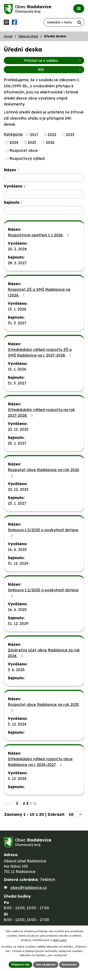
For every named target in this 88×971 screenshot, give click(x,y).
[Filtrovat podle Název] (44, 177)
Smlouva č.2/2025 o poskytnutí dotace (43, 593)
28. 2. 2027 (17, 262)
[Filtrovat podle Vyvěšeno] (44, 194)
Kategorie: (13, 134)
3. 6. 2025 (16, 669)
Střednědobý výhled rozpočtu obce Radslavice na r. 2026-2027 (40, 762)
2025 (32, 142)
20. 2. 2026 (17, 249)
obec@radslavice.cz (28, 887)
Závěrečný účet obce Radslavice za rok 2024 (44, 653)
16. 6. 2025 (17, 549)
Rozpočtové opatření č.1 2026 (39, 235)
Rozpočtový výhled (27, 158)
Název (10, 169)
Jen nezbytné (46, 964)
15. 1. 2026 (17, 309)
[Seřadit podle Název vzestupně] (18, 169)
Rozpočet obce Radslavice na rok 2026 (43, 472)
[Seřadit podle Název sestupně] (18, 170)
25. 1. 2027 (17, 443)
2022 (52, 134)
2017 (34, 134)
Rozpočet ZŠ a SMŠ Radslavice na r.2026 (39, 292)
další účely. (60, 940)
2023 (70, 134)
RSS (60, 69)
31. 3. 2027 (17, 323)
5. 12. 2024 (17, 724)
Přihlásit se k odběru (53, 60)
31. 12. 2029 (18, 563)
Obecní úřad (28, 36)
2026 (50, 142)
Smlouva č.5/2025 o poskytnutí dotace (43, 532)
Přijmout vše (20, 964)
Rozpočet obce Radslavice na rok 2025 (43, 707)
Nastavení (69, 964)
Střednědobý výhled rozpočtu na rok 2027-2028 (41, 412)
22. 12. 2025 (18, 429)
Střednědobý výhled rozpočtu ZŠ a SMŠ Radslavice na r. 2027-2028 (40, 352)
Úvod (8, 36)
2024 (13, 142)
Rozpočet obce (23, 150)
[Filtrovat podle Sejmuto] (44, 210)
